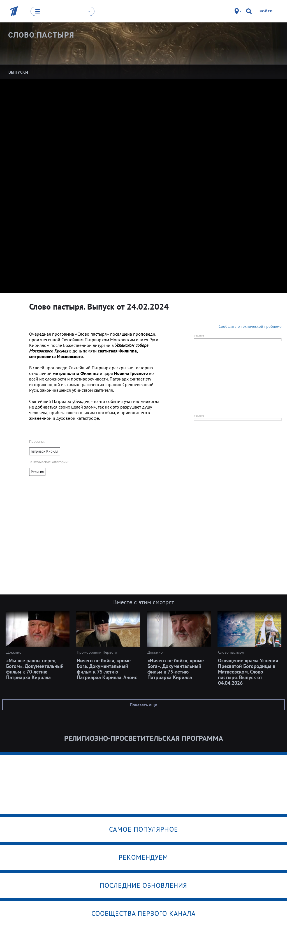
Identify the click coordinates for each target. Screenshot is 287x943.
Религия (37, 471)
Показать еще (143, 704)
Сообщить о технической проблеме (250, 326)
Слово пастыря (41, 35)
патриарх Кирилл (44, 451)
